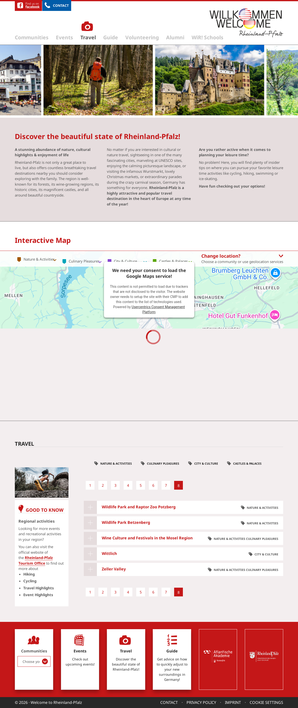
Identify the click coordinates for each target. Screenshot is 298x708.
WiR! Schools (207, 37)
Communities (32, 37)
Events (64, 37)
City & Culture (206, 463)
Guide (110, 37)
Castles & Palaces (247, 463)
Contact (61, 5)
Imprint (233, 702)
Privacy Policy (201, 702)
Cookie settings (266, 702)
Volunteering (142, 37)
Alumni (175, 37)
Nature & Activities (116, 463)
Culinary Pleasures (163, 463)
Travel (88, 37)
